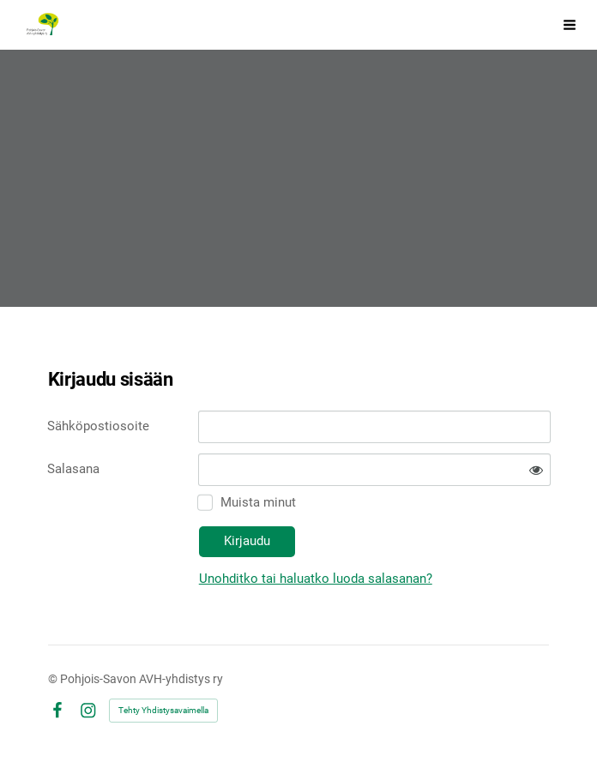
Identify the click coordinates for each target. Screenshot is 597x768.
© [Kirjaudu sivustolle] (54, 679)
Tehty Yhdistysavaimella (163, 710)
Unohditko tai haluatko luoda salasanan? (315, 578)
